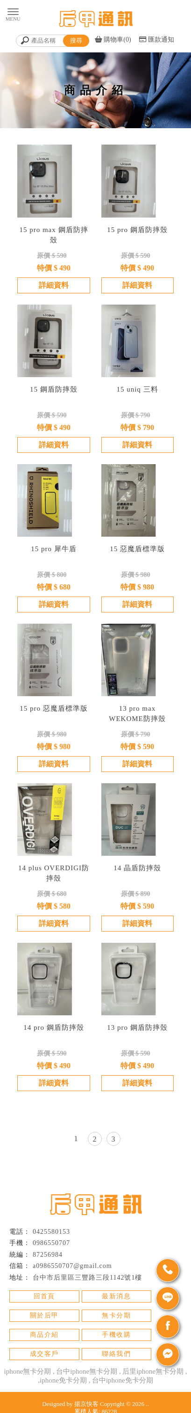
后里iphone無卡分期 (153, 1371)
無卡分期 (116, 1315)
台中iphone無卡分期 (86, 1371)
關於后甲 (44, 1315)
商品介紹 (44, 1334)
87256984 (48, 1254)
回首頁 (44, 1296)
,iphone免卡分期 (62, 1380)
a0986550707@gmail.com (72, 1265)
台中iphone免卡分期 (122, 1380)
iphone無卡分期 (27, 1371)
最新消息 (116, 1296)
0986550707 (51, 1242)
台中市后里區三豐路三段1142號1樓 (87, 1277)
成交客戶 (44, 1353)
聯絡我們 (116, 1353)
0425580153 (51, 1231)
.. (147, 1403)
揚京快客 (86, 1403)
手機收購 (116, 1334)
